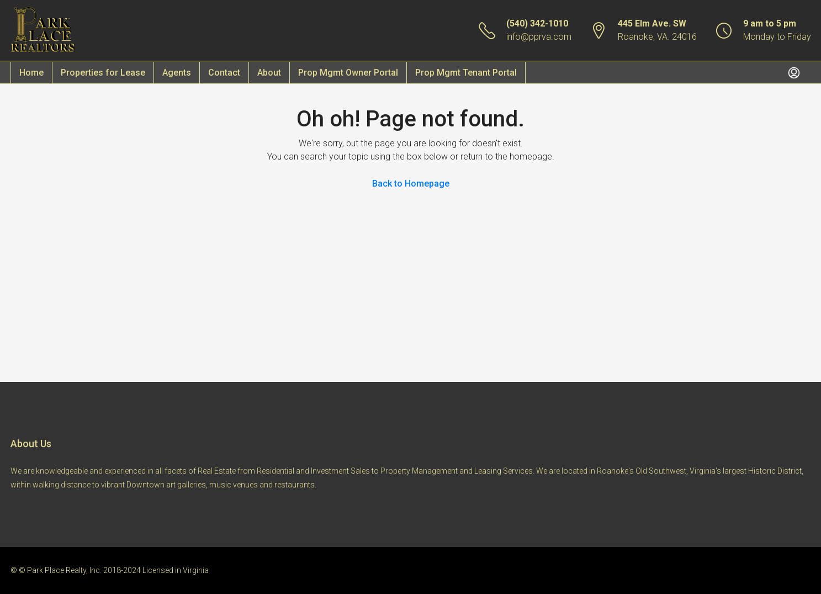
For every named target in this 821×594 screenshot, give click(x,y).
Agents (176, 72)
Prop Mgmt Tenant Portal (466, 72)
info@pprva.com (538, 36)
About (269, 72)
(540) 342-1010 (537, 23)
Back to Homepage (410, 183)
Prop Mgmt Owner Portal (348, 72)
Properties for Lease (103, 72)
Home (31, 72)
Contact (224, 72)
